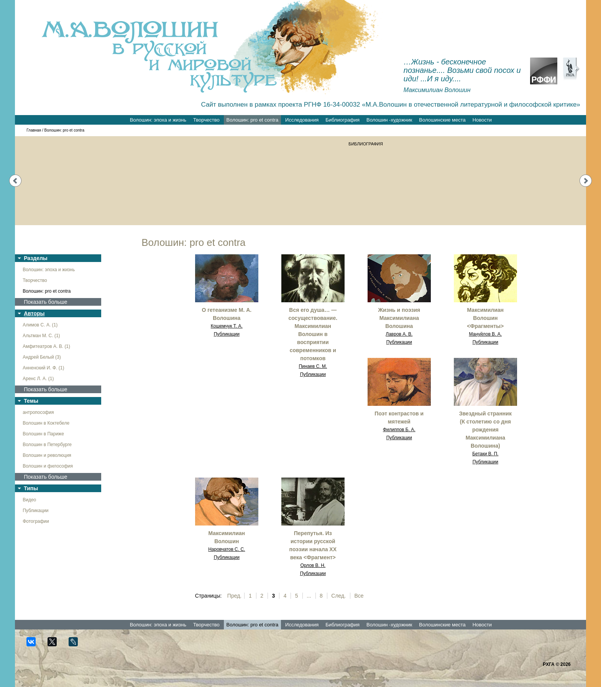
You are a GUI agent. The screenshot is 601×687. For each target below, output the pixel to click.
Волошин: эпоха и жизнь (158, 120)
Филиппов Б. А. (399, 429)
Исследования (302, 120)
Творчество (206, 120)
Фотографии (36, 521)
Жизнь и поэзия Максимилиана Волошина (399, 318)
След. (338, 596)
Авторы (34, 313)
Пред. (234, 596)
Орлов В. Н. (312, 565)
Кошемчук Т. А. (227, 326)
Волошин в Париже (43, 434)
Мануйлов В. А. (485, 334)
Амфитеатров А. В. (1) (46, 346)
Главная (33, 130)
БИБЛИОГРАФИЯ (365, 144)
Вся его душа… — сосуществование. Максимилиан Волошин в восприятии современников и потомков (312, 334)
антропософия (38, 412)
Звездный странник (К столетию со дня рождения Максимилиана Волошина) (485, 429)
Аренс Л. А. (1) (38, 378)
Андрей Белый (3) (42, 357)
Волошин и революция (47, 455)
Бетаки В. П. (485, 453)
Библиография (342, 120)
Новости (482, 120)
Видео (29, 499)
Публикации (35, 510)
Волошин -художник (389, 120)
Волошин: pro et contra (253, 120)
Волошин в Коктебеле (46, 423)
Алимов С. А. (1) (40, 325)
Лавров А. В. (399, 334)
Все (359, 596)
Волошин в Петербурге (47, 444)
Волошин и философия (48, 466)
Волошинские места (442, 120)
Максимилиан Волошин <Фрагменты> (485, 318)
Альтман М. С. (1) (41, 335)
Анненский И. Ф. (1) (43, 368)
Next (586, 181)
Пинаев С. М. (313, 366)
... (309, 596)
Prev (15, 181)
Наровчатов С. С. (226, 549)
